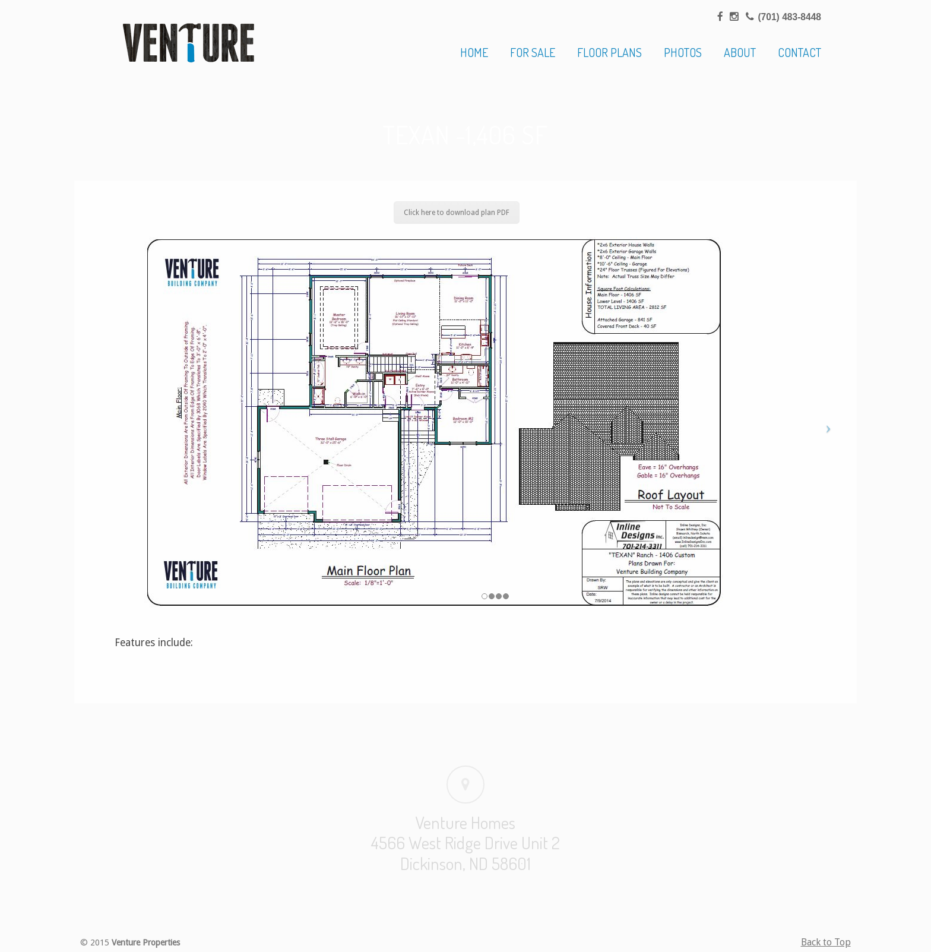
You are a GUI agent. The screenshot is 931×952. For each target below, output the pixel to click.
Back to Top (826, 942)
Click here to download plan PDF (456, 212)
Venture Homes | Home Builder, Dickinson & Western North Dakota (189, 43)
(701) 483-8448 (789, 17)
